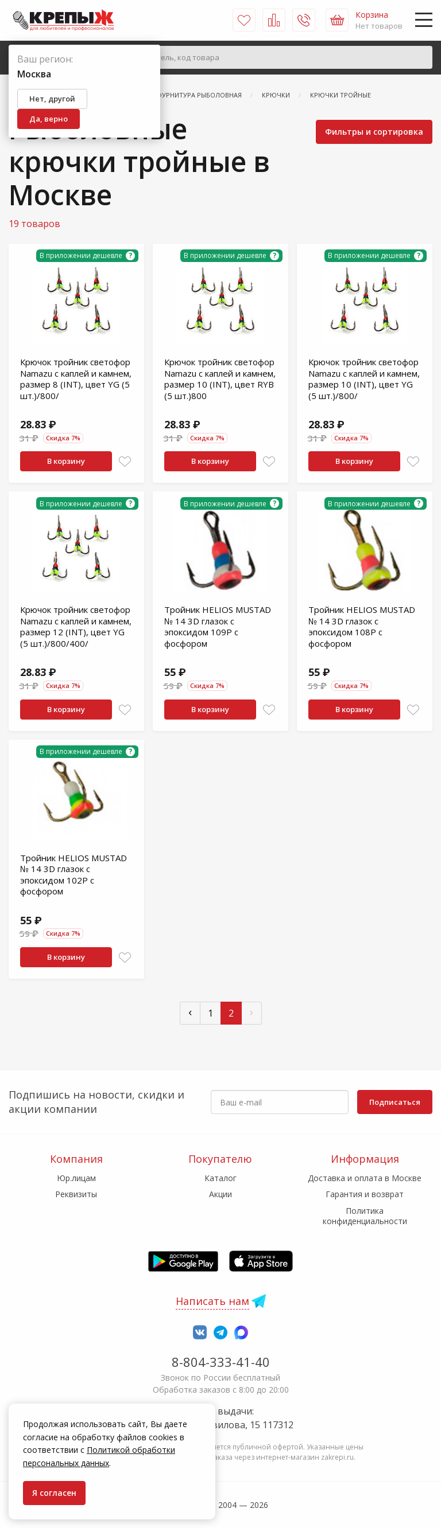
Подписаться (394, 1102)
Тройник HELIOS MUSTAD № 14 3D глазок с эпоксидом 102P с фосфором (73, 874)
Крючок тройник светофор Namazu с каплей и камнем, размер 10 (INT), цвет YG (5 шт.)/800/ (364, 378)
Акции (220, 1194)
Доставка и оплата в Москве (364, 1178)
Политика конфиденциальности (365, 1215)
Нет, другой (52, 98)
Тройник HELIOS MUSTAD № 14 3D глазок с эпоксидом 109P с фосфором (217, 626)
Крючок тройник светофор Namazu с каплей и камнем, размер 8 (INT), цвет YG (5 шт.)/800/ (75, 378)
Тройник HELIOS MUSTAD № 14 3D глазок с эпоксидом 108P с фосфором (361, 626)
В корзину (66, 461)
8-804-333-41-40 (221, 1361)
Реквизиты (76, 1194)
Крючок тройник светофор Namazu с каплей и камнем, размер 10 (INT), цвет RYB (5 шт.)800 (220, 378)
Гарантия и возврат (365, 1194)
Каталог (220, 1178)
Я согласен (54, 1492)
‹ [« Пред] (190, 1011)
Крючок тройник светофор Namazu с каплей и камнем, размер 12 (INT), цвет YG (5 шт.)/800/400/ (75, 626)
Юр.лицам (76, 1178)
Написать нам (212, 1301)
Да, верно (48, 119)
